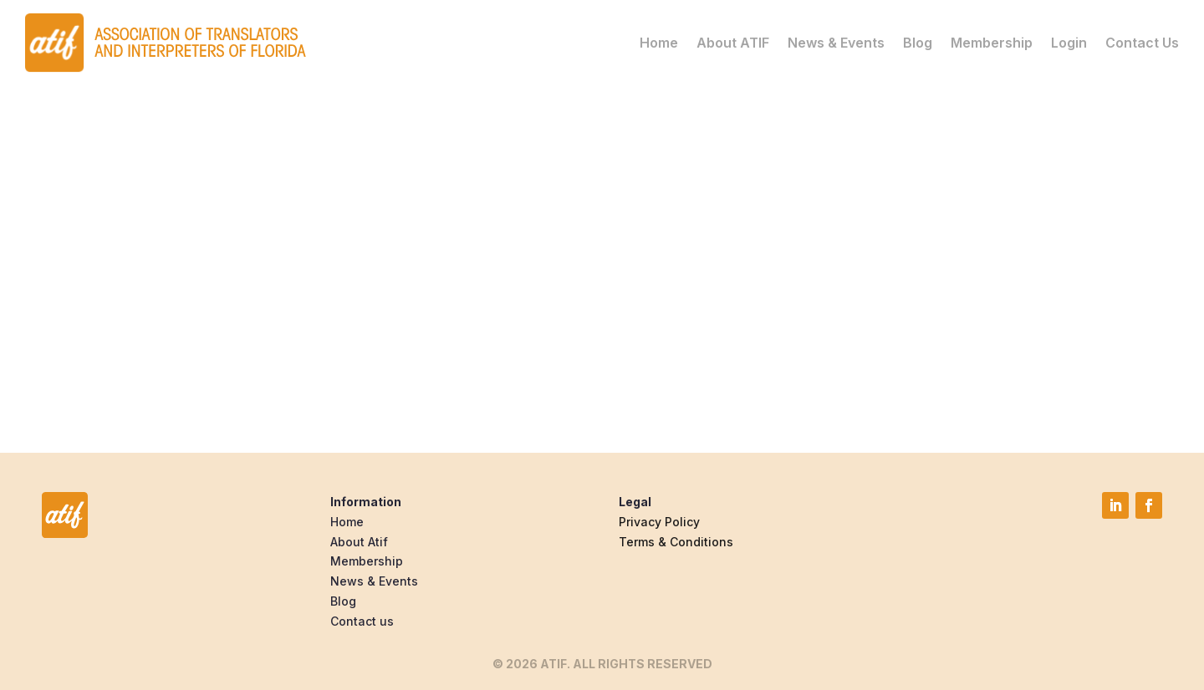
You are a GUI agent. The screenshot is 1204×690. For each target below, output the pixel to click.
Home (659, 42)
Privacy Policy (659, 522)
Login (1069, 42)
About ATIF (732, 42)
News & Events (836, 42)
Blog (917, 42)
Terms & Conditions (676, 542)
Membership (992, 42)
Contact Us (1142, 42)
